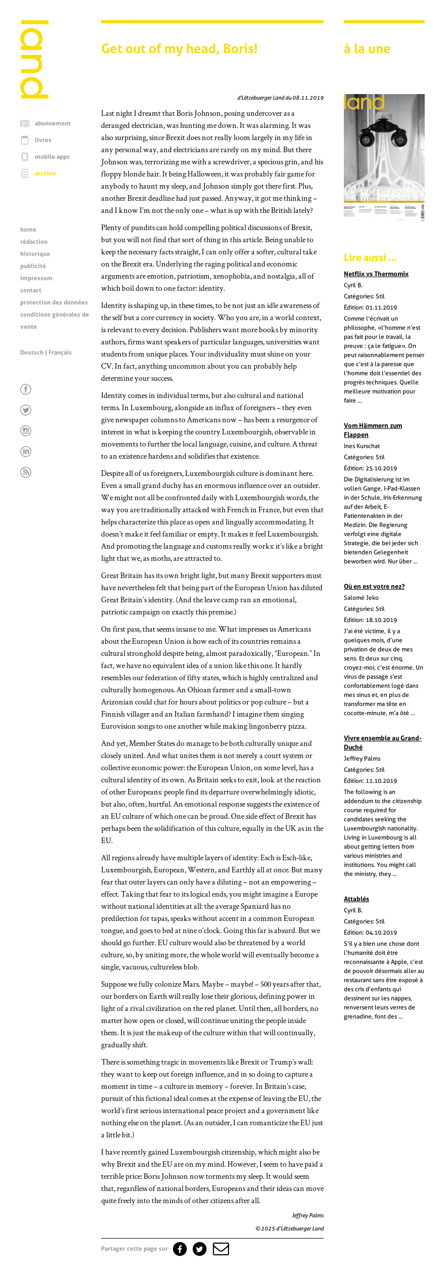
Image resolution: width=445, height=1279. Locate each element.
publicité (33, 266)
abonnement (53, 123)
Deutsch (31, 352)
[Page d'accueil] (34, 96)
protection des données (54, 302)
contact (30, 290)
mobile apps (52, 156)
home (28, 229)
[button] (220, 1248)
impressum (36, 278)
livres (43, 140)
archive (45, 173)
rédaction (34, 241)
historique (35, 253)
